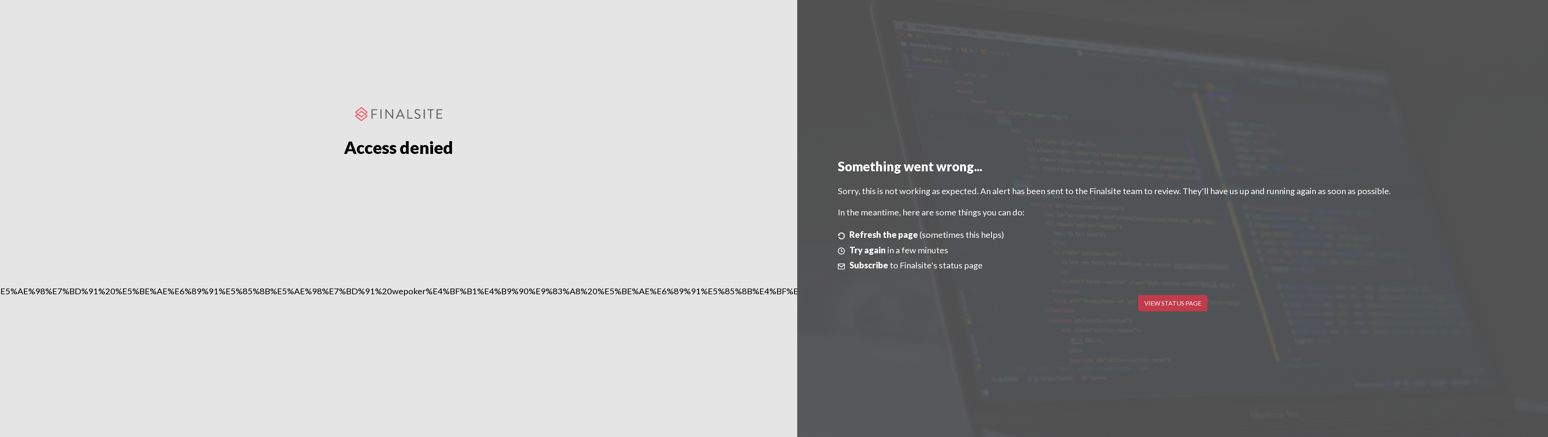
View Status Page (1172, 303)
